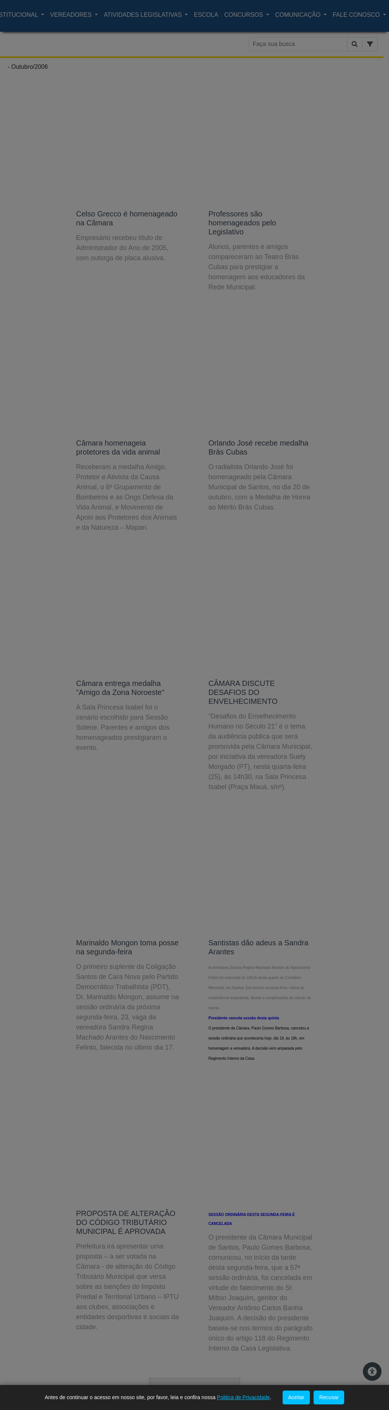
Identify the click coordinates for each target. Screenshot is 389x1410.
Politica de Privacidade (243, 1397)
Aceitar (296, 1397)
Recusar (329, 1397)
